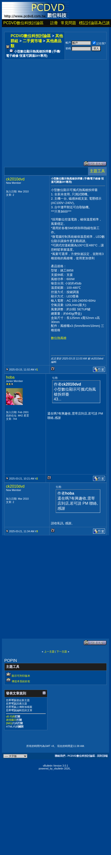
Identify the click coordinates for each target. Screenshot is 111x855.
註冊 (54, 23)
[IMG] (9, 723)
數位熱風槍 (59, 338)
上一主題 (49, 651)
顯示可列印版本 (21, 675)
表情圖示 (11, 719)
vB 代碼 (10, 716)
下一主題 (61, 651)
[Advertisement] (45, 105)
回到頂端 (102, 755)
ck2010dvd (15, 179)
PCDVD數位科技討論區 (23, 23)
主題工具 (97, 171)
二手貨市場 (32, 41)
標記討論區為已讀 (94, 23)
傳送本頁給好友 (21, 681)
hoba (10, 377)
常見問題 (68, 23)
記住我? (99, 43)
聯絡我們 (60, 755)
